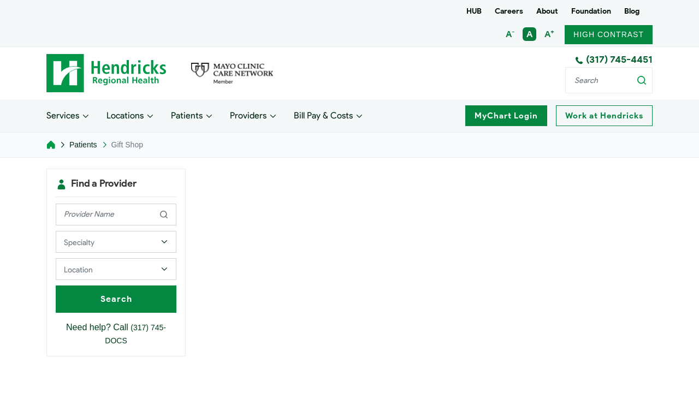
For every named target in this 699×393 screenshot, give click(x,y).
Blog (631, 11)
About (547, 11)
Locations (125, 115)
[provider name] (116, 214)
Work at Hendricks (604, 116)
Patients (187, 115)
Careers (509, 11)
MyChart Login (506, 116)
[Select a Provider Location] (116, 269)
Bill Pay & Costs (323, 115)
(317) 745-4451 (614, 59)
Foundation (591, 11)
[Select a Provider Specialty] (116, 242)
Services (62, 115)
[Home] (50, 144)
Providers (248, 115)
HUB (474, 11)
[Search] (609, 80)
